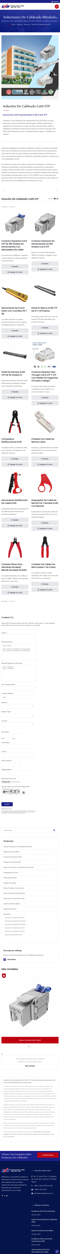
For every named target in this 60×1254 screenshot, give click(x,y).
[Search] (26, 830)
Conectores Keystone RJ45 (12, 857)
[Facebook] (2, 1196)
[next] (56, 189)
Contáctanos (47, 1156)
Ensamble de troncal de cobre (14, 898)
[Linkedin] (7, 1196)
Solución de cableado (43, 1134)
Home (13, 24)
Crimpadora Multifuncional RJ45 (11, 440)
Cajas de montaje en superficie (14, 893)
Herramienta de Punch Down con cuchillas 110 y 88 (14, 311)
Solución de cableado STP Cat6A (15, 921)
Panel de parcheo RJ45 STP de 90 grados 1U (13, 373)
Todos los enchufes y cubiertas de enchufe (18, 867)
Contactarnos (11, 1136)
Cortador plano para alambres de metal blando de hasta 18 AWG (14, 567)
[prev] (3, 189)
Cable (38, 1131)
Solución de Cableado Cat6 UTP (15, 931)
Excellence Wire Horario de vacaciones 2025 (41, 1240)
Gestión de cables (9, 883)
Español (56, 1)
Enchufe (35, 1131)
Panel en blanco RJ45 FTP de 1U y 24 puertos (44, 309)
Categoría (20, 24)
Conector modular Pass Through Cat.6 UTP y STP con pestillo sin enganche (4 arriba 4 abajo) (44, 376)
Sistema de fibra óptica (11, 904)
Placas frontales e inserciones (13, 888)
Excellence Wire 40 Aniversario (43, 1211)
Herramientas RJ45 (10, 878)
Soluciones (27, 24)
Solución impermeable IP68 (13, 935)
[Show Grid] (54, 198)
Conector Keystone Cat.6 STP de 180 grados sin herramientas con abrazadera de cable (14, 245)
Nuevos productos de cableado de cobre (17, 846)
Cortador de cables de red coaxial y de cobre (43, 566)
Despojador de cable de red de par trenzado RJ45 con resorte (44, 503)
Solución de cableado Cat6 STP (41, 24)
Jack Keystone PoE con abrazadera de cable (40, 1250)
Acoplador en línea (8, 1134)
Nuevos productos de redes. (42, 1230)
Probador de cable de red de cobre (42, 440)
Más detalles (30, 1066)
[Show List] (57, 198)
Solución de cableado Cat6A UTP (15, 924)
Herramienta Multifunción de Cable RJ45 (14, 501)
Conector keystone (46, 1131)
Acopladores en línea (10, 872)
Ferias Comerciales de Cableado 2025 (44, 1220)
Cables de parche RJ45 (11, 852)
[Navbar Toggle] (57, 7)
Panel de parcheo (17, 1134)
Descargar (9, 959)
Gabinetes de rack (9, 909)
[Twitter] (4, 1196)
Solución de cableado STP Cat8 (14, 917)
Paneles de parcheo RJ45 (12, 862)
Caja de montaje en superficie (30, 1134)
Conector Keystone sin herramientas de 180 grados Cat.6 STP (43, 244)
